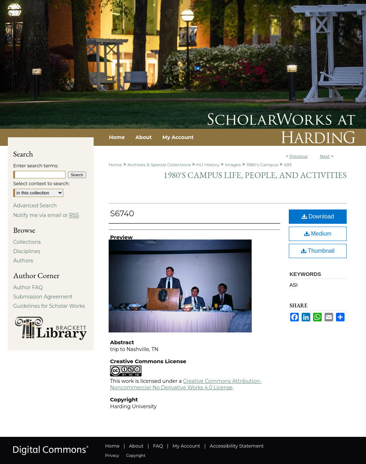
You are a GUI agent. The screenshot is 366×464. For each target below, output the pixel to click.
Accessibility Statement (237, 446)
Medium (317, 234)
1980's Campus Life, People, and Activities (255, 175)
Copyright (135, 455)
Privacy (112, 455)
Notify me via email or (46, 215)
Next (325, 156)
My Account (186, 446)
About (136, 446)
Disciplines (26, 251)
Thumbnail (318, 251)
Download (318, 216)
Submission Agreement (43, 296)
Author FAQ (28, 287)
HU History (207, 164)
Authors (23, 260)
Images (233, 164)
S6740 (122, 213)
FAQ (158, 446)
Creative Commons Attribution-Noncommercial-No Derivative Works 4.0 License (186, 384)
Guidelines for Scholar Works (49, 306)
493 (288, 164)
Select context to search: (41, 183)
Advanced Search (35, 205)
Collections (27, 242)
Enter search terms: (35, 165)
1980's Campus (262, 164)
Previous (298, 156)
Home (115, 164)
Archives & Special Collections (159, 164)
